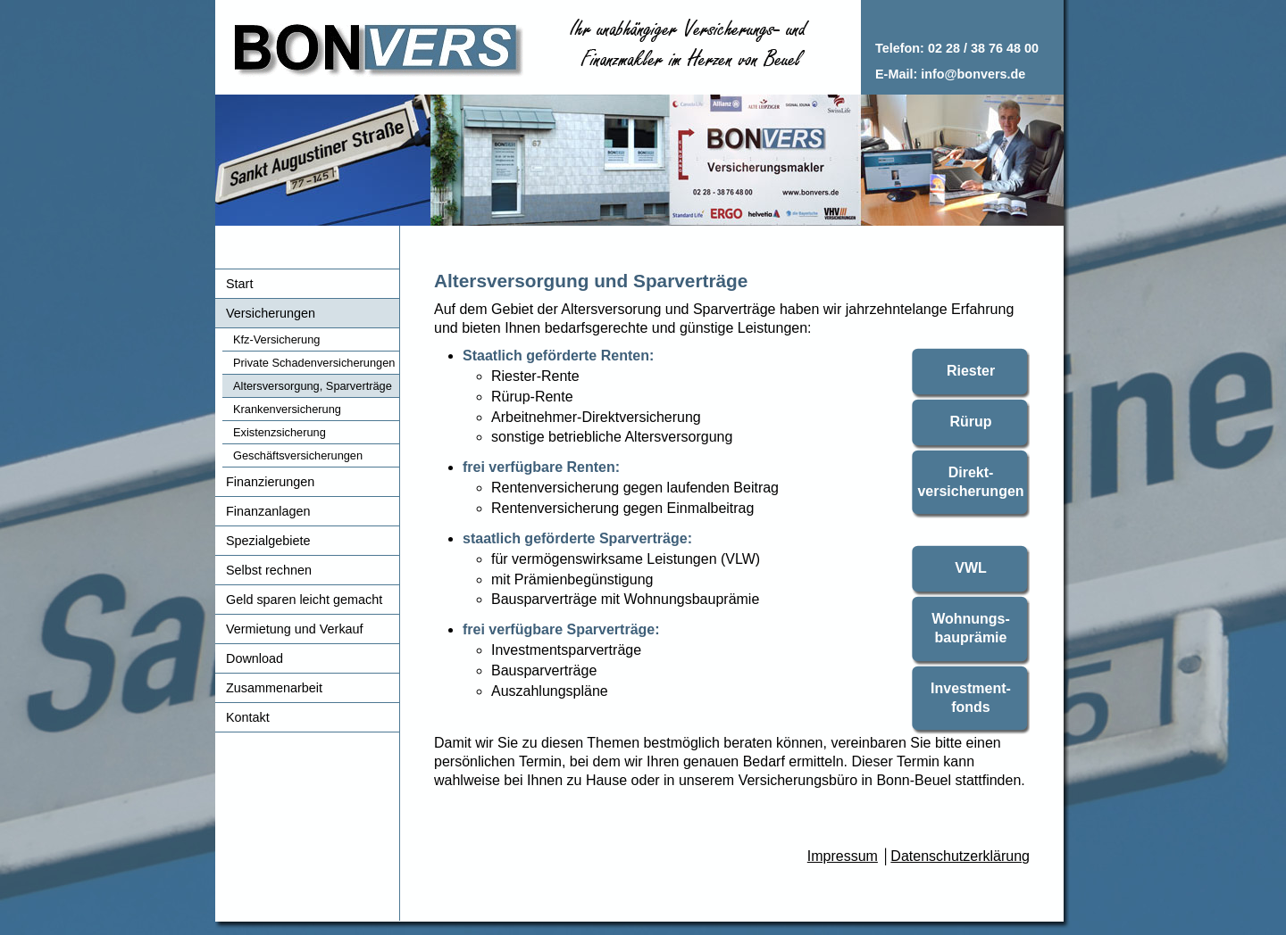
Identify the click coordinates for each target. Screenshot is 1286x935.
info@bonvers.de (973, 74)
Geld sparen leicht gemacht (304, 599)
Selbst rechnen (269, 570)
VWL (971, 567)
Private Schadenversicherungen (314, 362)
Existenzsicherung (279, 432)
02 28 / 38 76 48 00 (983, 48)
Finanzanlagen (268, 511)
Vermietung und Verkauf (294, 629)
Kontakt (248, 717)
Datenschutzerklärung (960, 856)
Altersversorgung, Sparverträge (312, 386)
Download (254, 658)
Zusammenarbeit (274, 688)
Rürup (970, 421)
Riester (971, 370)
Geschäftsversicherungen (298, 455)
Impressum (842, 856)
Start (239, 284)
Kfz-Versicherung (276, 339)
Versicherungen (270, 313)
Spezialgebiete (268, 541)
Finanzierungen (270, 482)
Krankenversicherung (287, 409)
